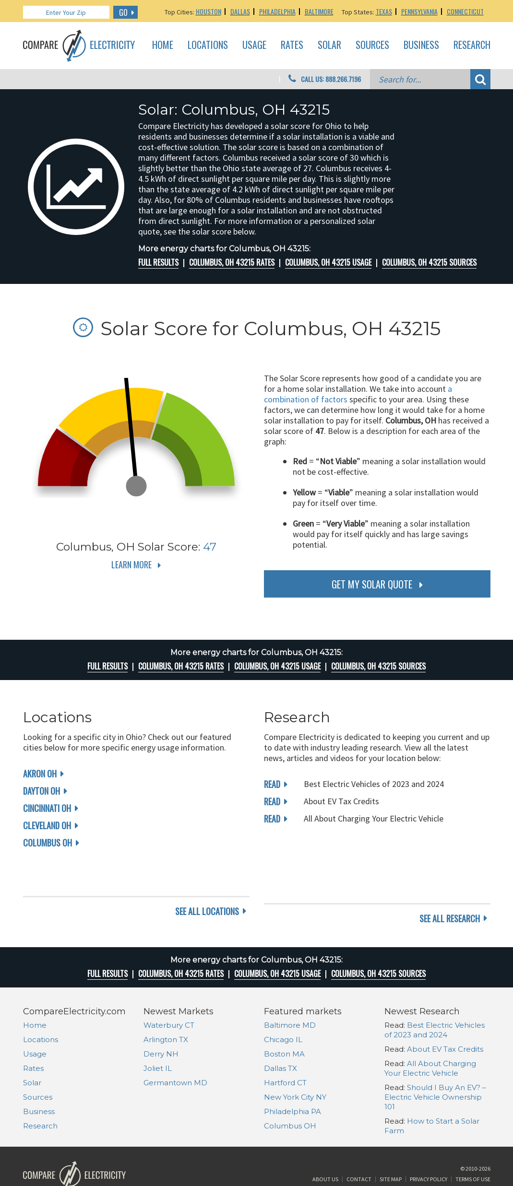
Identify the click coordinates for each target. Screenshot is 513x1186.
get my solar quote (372, 584)
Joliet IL (157, 1031)
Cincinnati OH (47, 808)
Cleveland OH (47, 825)
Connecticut (465, 11)
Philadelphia (277, 11)
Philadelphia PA (292, 1074)
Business (421, 45)
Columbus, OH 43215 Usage (328, 262)
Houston (208, 11)
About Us (325, 1149)
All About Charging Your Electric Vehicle (430, 1031)
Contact (358, 1149)
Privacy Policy (428, 1149)
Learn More (131, 564)
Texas (384, 11)
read (272, 784)
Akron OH (40, 773)
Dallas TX (280, 1031)
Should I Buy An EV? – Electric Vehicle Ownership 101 (435, 1060)
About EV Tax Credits (445, 1012)
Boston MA (284, 1017)
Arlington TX (165, 1002)
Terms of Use (472, 1149)
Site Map (391, 1149)
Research (471, 45)
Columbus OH (47, 842)
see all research (449, 881)
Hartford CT (285, 1045)
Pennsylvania (419, 11)
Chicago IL (283, 1002)
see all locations (207, 881)
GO (123, 12)
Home (162, 45)
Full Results (158, 262)
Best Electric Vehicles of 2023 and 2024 (434, 993)
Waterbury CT (168, 988)
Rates (292, 45)
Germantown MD (175, 1045)
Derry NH (161, 1017)
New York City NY (295, 1060)
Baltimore (319, 11)
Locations (208, 45)
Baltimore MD (290, 988)
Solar (329, 45)
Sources (372, 45)
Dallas (240, 11)
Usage (254, 45)
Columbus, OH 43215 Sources (429, 262)
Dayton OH (41, 791)
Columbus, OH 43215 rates (231, 262)
